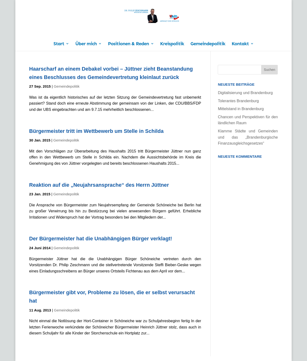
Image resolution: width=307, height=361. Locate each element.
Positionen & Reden (128, 44)
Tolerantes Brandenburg (238, 101)
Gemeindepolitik (207, 44)
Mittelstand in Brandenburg (241, 109)
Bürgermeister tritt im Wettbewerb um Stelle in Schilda (96, 131)
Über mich (86, 44)
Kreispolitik (172, 44)
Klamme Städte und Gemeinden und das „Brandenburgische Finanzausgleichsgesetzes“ (248, 137)
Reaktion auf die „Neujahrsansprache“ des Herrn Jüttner (99, 185)
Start (58, 44)
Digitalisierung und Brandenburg (245, 93)
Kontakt (240, 44)
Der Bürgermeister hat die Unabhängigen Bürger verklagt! (100, 239)
